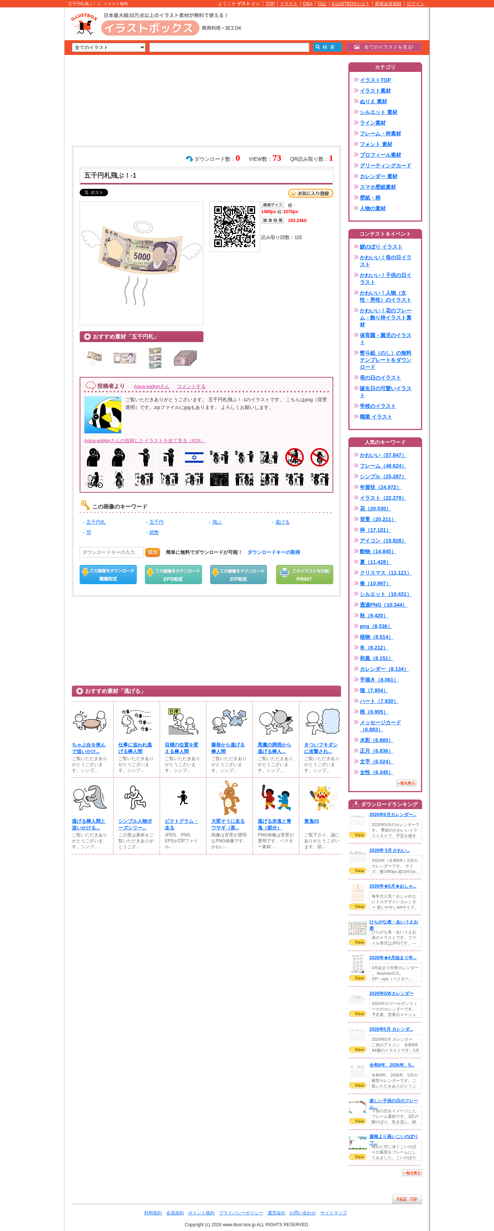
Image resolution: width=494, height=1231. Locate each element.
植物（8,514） (376, 637)
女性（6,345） (376, 772)
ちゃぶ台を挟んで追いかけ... (88, 748)
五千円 (156, 522)
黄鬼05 (311, 821)
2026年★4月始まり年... (393, 957)
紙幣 (154, 532)
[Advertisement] (29, 121)
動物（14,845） (378, 551)
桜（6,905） (374, 712)
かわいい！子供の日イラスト (385, 278)
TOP (270, 3)
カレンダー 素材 (378, 176)
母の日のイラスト (380, 378)
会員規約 (175, 1213)
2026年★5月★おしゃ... (393, 886)
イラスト (289, 3)
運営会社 (276, 1213)
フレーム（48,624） (383, 466)
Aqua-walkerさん (152, 386)
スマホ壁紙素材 (378, 187)
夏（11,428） (375, 562)
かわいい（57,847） (383, 455)
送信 (152, 552)
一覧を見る (406, 783)
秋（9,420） (374, 615)
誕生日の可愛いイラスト (385, 391)
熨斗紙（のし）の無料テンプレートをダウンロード (385, 360)
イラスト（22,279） (383, 498)
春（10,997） (375, 583)
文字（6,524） (376, 761)
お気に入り (310, 193)
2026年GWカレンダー (391, 993)
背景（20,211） (378, 519)
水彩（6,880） (376, 740)
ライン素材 (373, 123)
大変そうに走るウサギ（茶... (228, 824)
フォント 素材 (376, 144)
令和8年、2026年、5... (391, 1065)
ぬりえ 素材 (373, 101)
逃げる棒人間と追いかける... (88, 824)
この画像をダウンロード (108, 574)
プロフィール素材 (380, 155)
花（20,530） (375, 509)
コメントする (191, 386)
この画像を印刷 (304, 574)
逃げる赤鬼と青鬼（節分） (274, 824)
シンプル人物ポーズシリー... (135, 824)
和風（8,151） (376, 658)
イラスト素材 (375, 91)
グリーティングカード (385, 166)
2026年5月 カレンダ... (391, 1029)
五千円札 (95, 522)
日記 (321, 3)
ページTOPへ (407, 1199)
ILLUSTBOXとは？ (350, 3)
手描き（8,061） (379, 680)
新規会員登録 (388, 3)
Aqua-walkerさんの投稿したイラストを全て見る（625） (144, 440)
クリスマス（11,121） (386, 573)
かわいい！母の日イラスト (385, 260)
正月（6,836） (376, 751)
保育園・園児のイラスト (385, 338)
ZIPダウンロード (238, 574)
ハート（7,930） (379, 701)
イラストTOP (375, 80)
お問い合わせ (302, 1213)
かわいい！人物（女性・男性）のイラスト (385, 296)
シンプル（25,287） (383, 476)
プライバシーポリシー (241, 1213)
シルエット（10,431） (386, 594)
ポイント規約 (201, 1213)
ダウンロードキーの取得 (273, 552)
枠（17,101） (375, 530)
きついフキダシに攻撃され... (321, 748)
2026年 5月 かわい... (389, 850)
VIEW (357, 835)
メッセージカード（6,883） (380, 725)
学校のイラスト (378, 406)
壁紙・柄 (370, 198)
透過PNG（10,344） (383, 605)
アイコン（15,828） (383, 541)
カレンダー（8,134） (384, 669)
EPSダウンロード (173, 574)
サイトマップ (333, 1213)
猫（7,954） (374, 690)
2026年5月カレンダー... (393, 814)
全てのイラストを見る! (384, 47)
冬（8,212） (374, 648)
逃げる (282, 522)
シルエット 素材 (378, 112)
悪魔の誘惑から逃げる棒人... (274, 748)
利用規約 (153, 1213)
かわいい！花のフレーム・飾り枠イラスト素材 (385, 317)
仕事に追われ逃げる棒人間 (135, 748)
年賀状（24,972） (380, 487)
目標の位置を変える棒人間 (181, 748)
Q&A (308, 3)
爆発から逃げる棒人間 (228, 748)
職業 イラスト (376, 417)
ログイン (415, 3)
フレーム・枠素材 (380, 133)
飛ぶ (217, 522)
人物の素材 (373, 208)
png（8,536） (376, 626)
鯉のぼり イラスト (381, 247)
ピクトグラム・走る (181, 824)
